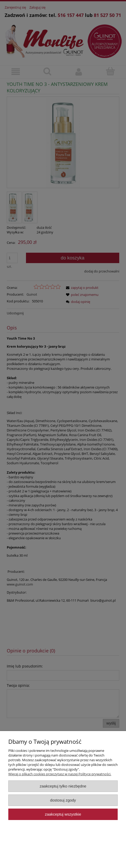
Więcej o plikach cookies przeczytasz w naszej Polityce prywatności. (59, 774)
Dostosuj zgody (63, 800)
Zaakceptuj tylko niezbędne (63, 786)
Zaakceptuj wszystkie (63, 814)
